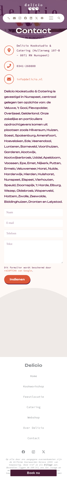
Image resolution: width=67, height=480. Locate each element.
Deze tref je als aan (40, 464)
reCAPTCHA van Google (18, 270)
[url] (33, 6)
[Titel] (42, 18)
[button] (51, 18)
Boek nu (33, 473)
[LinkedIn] (31, 18)
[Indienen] (17, 279)
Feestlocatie (33, 396)
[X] (36, 18)
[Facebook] (25, 18)
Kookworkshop (33, 386)
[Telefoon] (33, 233)
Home (33, 376)
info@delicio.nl (30, 79)
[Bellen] (9, 18)
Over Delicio (33, 427)
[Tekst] (33, 251)
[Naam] (33, 212)
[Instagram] (20, 18)
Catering (34, 407)
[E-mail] (14, 18)
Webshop (34, 417)
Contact (34, 438)
